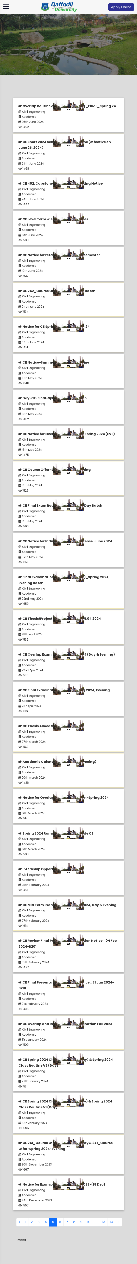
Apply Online (121, 7)
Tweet (21, 1240)
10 (88, 1222)
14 (111, 1222)
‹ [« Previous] (19, 1222)
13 (103, 1222)
